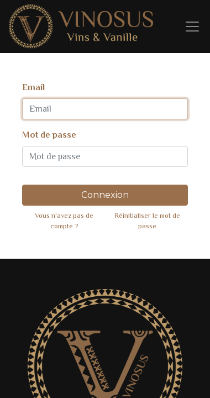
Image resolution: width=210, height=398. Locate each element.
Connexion (105, 195)
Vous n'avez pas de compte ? (64, 220)
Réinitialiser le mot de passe (147, 220)
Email (33, 87)
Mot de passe (49, 135)
